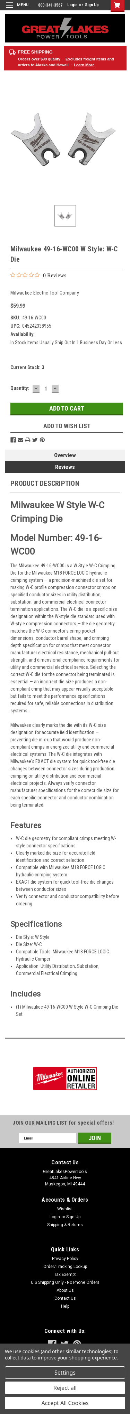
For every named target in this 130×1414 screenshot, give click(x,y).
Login (72, 4)
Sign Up (92, 4)
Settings (65, 1372)
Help (65, 1306)
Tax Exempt (65, 1274)
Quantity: (19, 388)
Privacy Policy (65, 1258)
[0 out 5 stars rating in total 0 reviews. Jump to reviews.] (38, 275)
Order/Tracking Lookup (65, 1266)
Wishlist (65, 1208)
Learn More (84, 65)
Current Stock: (27, 367)
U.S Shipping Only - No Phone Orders (65, 1282)
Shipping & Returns (65, 1224)
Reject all (65, 1388)
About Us (65, 1290)
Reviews (65, 467)
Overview (65, 455)
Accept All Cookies (65, 1403)
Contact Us (65, 1298)
